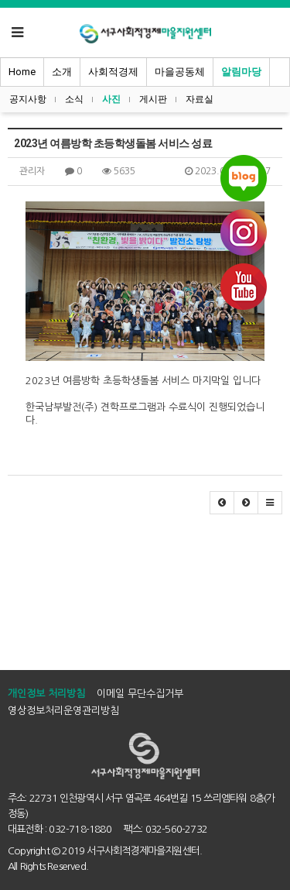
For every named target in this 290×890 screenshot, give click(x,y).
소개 (62, 71)
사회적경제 (113, 71)
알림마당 (241, 71)
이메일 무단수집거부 (140, 694)
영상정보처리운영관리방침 (63, 711)
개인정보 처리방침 (46, 694)
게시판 (153, 99)
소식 (74, 99)
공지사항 (27, 99)
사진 (111, 99)
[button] (222, 502)
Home (22, 71)
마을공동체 (180, 71)
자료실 (199, 99)
